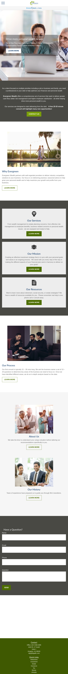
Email (4, 545)
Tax (34, 668)
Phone (4, 557)
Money (34, 670)
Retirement (34, 659)
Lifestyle (34, 672)
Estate (34, 664)
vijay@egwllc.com (34, 653)
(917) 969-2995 (36, 645)
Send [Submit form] (6, 587)
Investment (34, 662)
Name (4, 533)
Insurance (34, 666)
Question (5, 570)
